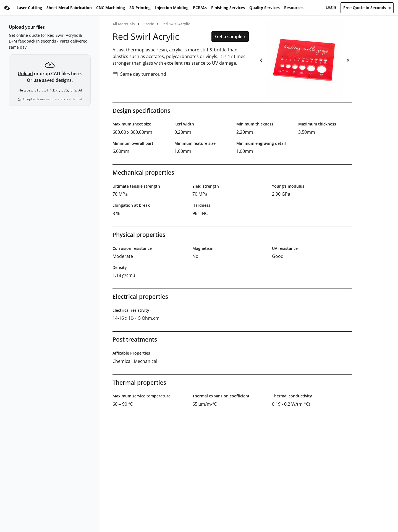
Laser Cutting (29, 7)
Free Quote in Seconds (367, 7)
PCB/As (200, 7)
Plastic (148, 23)
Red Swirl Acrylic (175, 23)
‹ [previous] (261, 59)
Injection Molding (171, 7)
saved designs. (57, 80)
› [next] (347, 59)
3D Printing (140, 7)
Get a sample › (230, 36)
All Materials (123, 23)
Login (331, 7)
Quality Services (264, 7)
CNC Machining (110, 7)
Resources (293, 7)
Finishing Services (228, 7)
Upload (25, 73)
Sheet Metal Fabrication (69, 7)
